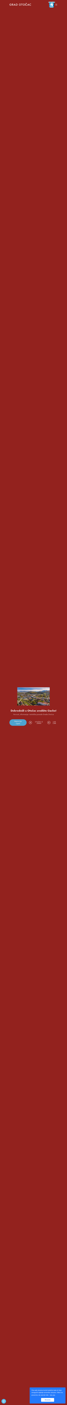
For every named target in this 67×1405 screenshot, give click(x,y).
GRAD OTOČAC (20, 5)
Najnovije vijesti (18, 726)
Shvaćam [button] (47, 1400)
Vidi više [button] (52, 1395)
